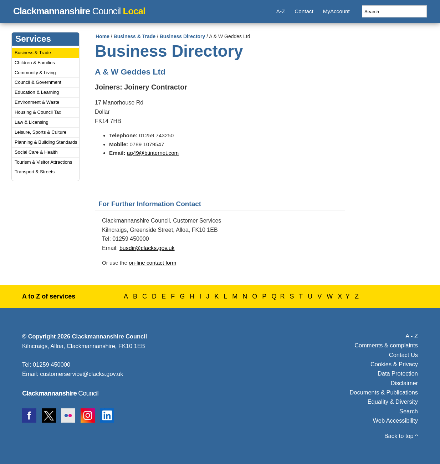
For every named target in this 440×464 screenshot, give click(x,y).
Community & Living (35, 72)
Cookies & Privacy (394, 364)
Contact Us (403, 355)
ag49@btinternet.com (153, 153)
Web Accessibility (395, 420)
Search (408, 411)
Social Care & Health (36, 152)
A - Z (411, 336)
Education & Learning (37, 92)
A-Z (280, 11)
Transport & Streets (35, 171)
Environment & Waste (37, 102)
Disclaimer (404, 383)
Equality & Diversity (393, 401)
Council (79, 10)
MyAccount (336, 11)
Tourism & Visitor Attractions (43, 162)
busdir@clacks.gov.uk (147, 248)
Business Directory (182, 36)
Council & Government (38, 82)
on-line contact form (152, 263)
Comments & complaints (386, 345)
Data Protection (398, 373)
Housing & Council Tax (38, 112)
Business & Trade (33, 52)
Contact (304, 11)
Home (102, 36)
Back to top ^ (401, 436)
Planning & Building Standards (46, 142)
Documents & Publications (384, 392)
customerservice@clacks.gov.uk (81, 374)
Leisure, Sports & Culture (40, 132)
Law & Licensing (31, 122)
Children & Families (35, 62)
